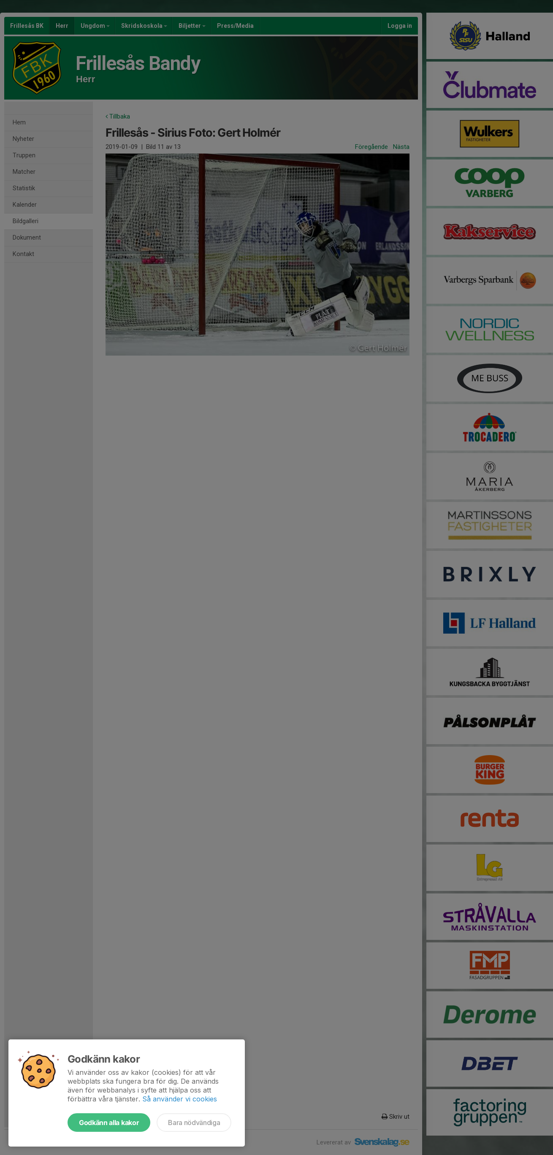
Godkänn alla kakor (109, 1122)
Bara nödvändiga (194, 1122)
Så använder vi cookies (179, 1099)
